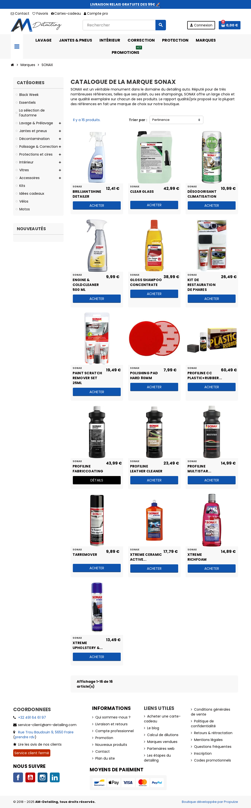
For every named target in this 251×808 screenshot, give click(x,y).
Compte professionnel (114, 730)
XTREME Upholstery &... (88, 645)
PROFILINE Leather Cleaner (146, 468)
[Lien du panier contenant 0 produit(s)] (229, 25)
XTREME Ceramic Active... (146, 556)
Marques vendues (162, 741)
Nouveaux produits (111, 744)
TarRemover (85, 554)
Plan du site (105, 758)
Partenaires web (161, 748)
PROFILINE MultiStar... (199, 468)
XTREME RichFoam (197, 556)
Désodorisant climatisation (202, 193)
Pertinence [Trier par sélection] (161, 119)
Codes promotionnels (212, 760)
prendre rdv (25, 737)
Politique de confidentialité (203, 723)
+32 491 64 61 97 (32, 717)
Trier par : (138, 119)
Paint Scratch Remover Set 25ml (87, 375)
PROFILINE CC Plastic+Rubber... (203, 375)
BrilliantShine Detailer (87, 193)
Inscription (203, 753)
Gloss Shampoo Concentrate (146, 282)
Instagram (42, 777)
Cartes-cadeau (66, 13)
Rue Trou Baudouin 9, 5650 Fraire (46, 732)
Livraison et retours (111, 724)
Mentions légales (208, 739)
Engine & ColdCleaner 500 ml (86, 282)
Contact (20, 13)
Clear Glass (142, 191)
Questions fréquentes (212, 746)
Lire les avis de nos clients (40, 744)
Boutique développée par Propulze (210, 801)
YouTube (30, 777)
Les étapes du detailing (157, 758)
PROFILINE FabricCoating (88, 468)
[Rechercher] (124, 25)
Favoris (40, 13)
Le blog (153, 728)
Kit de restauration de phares (201, 282)
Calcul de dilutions (162, 734)
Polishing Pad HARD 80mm (144, 375)
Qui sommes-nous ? (113, 717)
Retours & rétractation (213, 732)
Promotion (104, 737)
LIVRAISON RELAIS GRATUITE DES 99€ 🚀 (125, 4)
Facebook (18, 777)
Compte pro (96, 13)
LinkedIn (55, 777)
